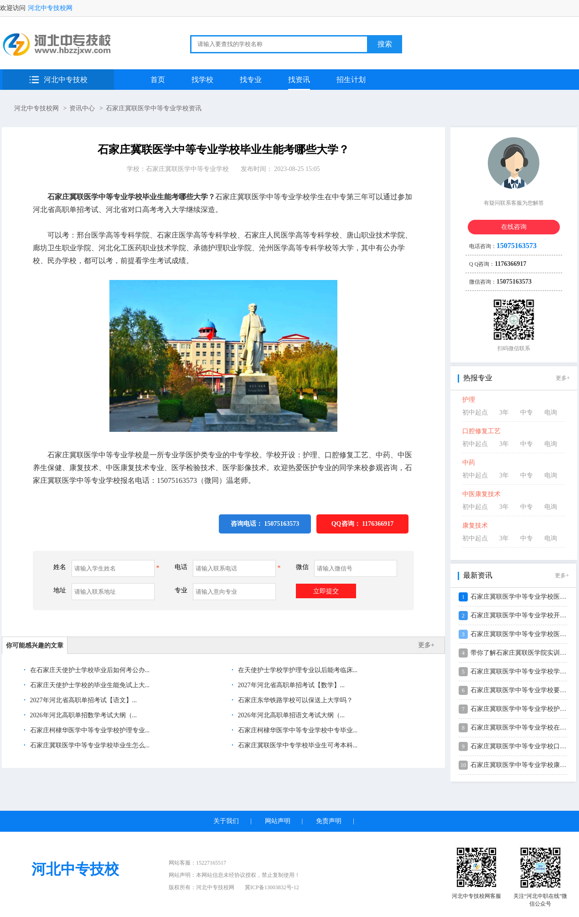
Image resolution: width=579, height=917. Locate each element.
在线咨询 (514, 226)
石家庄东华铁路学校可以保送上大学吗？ (294, 700)
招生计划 (351, 79)
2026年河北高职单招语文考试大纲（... (290, 715)
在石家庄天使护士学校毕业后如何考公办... (89, 670)
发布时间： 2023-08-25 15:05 (280, 169)
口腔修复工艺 (481, 431)
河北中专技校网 (50, 8)
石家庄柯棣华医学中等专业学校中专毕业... (296, 730)
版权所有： (201, 887)
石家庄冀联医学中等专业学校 (187, 169)
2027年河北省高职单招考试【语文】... (82, 700)
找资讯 (299, 79)
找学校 (202, 79)
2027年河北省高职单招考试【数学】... (290, 685)
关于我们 (226, 821)
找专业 (251, 79)
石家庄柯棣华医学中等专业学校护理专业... (89, 730)
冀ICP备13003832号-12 (272, 887)
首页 (157, 79)
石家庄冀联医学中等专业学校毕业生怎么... (89, 745)
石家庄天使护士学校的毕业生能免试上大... (89, 685)
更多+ (426, 645)
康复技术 (475, 525)
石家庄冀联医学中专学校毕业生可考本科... (296, 745)
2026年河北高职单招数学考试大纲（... (82, 715)
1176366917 (377, 523)
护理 (468, 399)
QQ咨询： (362, 523)
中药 (468, 462)
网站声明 (277, 821)
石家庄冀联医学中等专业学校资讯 (154, 108)
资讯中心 (82, 108)
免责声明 (328, 821)
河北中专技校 (66, 79)
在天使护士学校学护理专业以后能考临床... (296, 670)
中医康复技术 (481, 494)
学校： (178, 169)
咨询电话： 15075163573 (265, 523)
